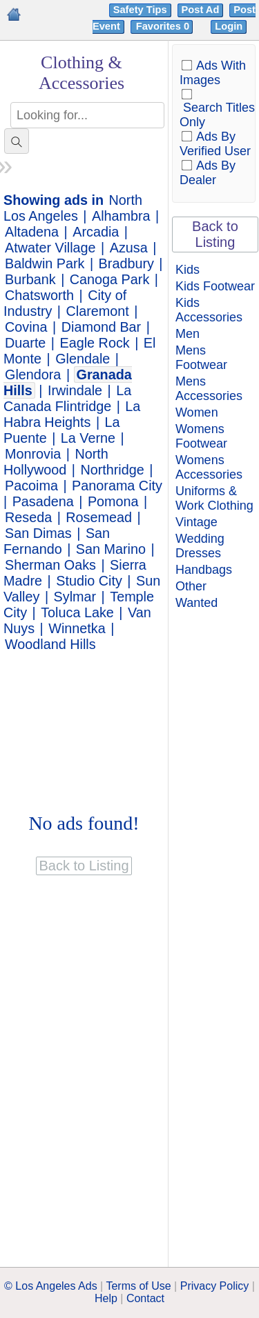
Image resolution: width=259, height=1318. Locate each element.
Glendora (33, 374)
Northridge (112, 469)
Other (191, 586)
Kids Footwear (215, 286)
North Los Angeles (72, 207)
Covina (26, 327)
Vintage (196, 522)
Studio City (89, 580)
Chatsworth (39, 295)
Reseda (28, 517)
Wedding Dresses (199, 546)
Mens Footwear (201, 357)
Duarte (25, 342)
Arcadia (96, 231)
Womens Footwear (201, 436)
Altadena (32, 231)
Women (196, 412)
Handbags (203, 570)
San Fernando (56, 541)
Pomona (113, 501)
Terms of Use (138, 1286)
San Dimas (38, 533)
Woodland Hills (50, 644)
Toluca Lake (77, 612)
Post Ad (201, 9)
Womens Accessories (208, 467)
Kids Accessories (208, 310)
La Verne (88, 438)
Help (106, 1298)
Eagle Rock (95, 342)
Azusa (129, 247)
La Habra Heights (71, 414)
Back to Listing (215, 234)
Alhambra (121, 215)
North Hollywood (55, 461)
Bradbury (126, 263)
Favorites (164, 26)
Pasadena (43, 501)
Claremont (97, 311)
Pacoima (31, 485)
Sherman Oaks (50, 564)
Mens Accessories (208, 389)
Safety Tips (140, 9)
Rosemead (99, 517)
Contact (145, 1298)
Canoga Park (109, 279)
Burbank (30, 279)
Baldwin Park (44, 263)
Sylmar (75, 596)
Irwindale (75, 390)
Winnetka (76, 628)
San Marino (111, 549)
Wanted (196, 603)
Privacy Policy (214, 1286)
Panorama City (117, 485)
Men (187, 334)
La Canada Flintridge (67, 398)
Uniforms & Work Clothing (214, 498)
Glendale (82, 358)
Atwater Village (50, 247)
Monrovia (33, 453)
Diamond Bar (101, 327)
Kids (187, 270)
